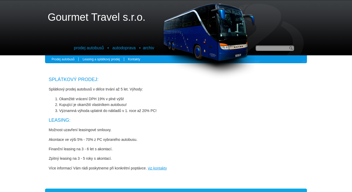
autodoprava (124, 48)
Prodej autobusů (63, 59)
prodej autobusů (89, 48)
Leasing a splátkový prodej (101, 59)
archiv (148, 48)
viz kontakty (157, 168)
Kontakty (134, 59)
